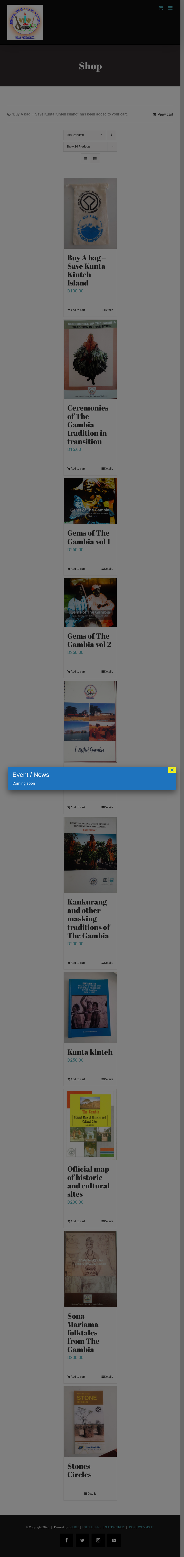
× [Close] (172, 770)
